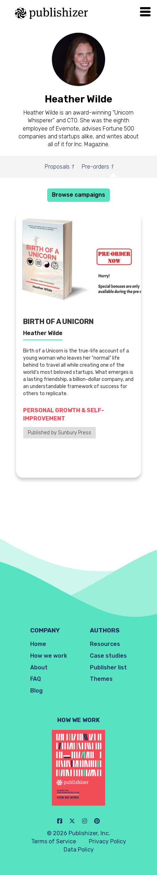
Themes (101, 678)
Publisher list (108, 667)
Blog (36, 690)
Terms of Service (53, 841)
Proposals (59, 166)
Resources (105, 644)
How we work (48, 655)
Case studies (108, 655)
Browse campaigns (78, 194)
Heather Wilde (43, 333)
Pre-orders (97, 166)
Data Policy (79, 849)
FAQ (35, 678)
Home (38, 644)
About (39, 667)
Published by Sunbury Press (59, 433)
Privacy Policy (107, 841)
